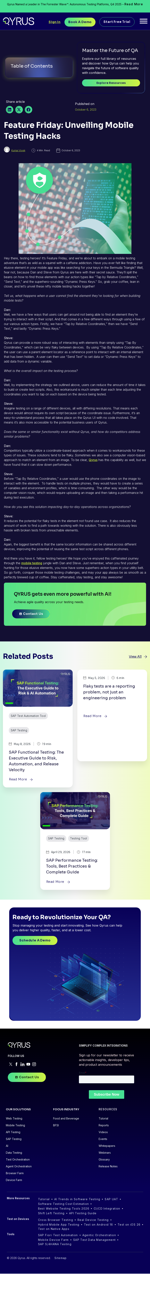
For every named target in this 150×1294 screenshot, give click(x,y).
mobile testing (31, 563)
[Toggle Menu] (143, 21)
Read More (133, 4)
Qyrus (93, 460)
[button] (9, 109)
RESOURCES (108, 1129)
